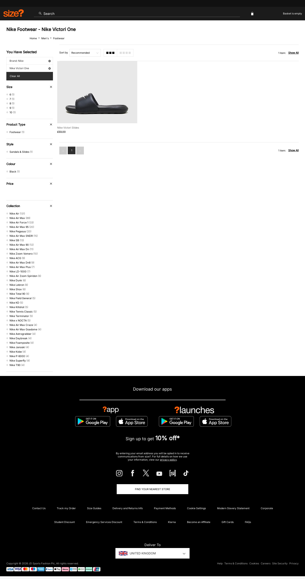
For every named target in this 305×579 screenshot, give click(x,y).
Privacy (294, 563)
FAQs (248, 522)
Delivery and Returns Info (127, 508)
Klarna (172, 522)
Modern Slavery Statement (233, 508)
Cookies (254, 563)
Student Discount (64, 522)
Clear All (15, 76)
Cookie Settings (196, 508)
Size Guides (94, 508)
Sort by (63, 52)
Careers (265, 563)
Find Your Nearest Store (152, 489)
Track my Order (66, 508)
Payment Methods (165, 508)
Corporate (267, 508)
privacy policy (168, 459)
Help (220, 563)
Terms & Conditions (145, 522)
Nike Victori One (30, 68)
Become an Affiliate (198, 522)
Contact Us (39, 508)
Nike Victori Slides (68, 127)
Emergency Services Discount (104, 522)
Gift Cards (228, 522)
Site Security (280, 563)
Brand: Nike (30, 60)
